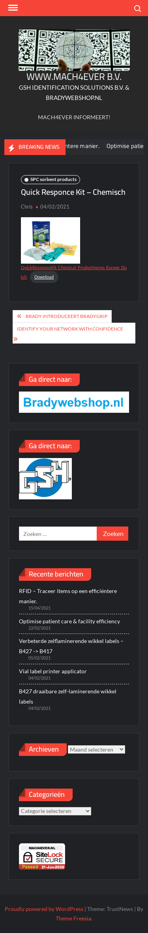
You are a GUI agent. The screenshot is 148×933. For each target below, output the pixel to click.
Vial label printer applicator (53, 671)
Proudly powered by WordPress (44, 908)
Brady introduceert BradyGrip (66, 316)
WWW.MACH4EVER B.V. (74, 76)
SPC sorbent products (53, 179)
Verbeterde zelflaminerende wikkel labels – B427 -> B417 (71, 645)
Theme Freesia (73, 918)
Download (44, 276)
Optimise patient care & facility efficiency (69, 621)
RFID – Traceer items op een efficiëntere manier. (68, 596)
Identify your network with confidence (70, 329)
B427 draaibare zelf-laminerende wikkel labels (67, 696)
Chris (27, 206)
